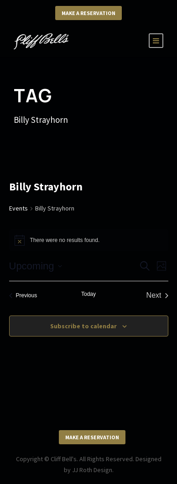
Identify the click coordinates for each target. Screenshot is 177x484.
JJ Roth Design (92, 470)
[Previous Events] (23, 295)
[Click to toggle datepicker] (35, 266)
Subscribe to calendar (83, 326)
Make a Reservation (88, 13)
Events (18, 208)
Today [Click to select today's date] (88, 294)
